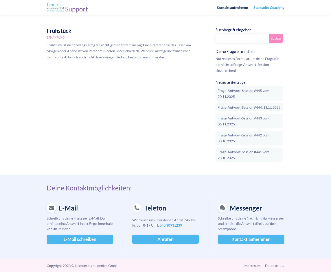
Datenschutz (274, 265)
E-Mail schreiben (80, 239)
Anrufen (165, 239)
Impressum (252, 265)
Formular (242, 58)
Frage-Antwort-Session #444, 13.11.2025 (249, 107)
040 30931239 (171, 225)
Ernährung (56, 37)
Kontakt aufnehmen (232, 7)
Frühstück (59, 30)
